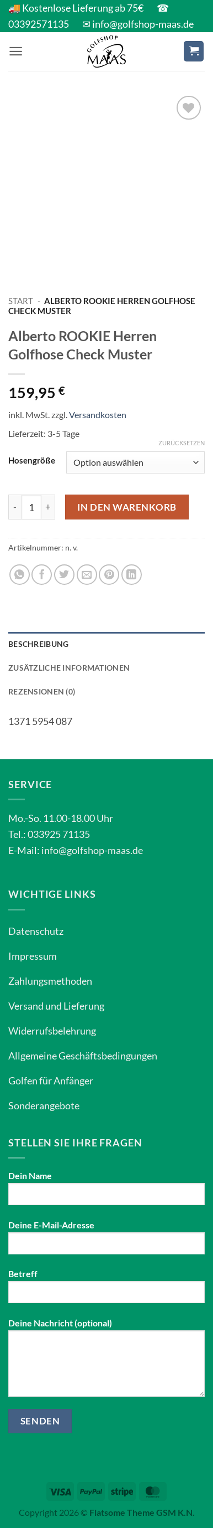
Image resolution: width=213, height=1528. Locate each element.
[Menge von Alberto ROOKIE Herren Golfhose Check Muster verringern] (15, 507)
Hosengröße (31, 460)
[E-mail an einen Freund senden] (87, 574)
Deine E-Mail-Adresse (106, 1241)
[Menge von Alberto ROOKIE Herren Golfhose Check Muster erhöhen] (48, 507)
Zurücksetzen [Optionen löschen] (181, 442)
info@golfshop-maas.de (92, 850)
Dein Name (106, 1192)
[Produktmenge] (31, 507)
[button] (15, 51)
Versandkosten (97, 414)
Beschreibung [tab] (38, 644)
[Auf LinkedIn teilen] (131, 574)
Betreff (106, 1290)
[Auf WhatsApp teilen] (19, 574)
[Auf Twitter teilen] (64, 574)
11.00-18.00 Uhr (78, 818)
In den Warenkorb (126, 507)
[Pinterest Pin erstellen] (109, 574)
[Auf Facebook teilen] (41, 574)
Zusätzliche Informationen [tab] (69, 667)
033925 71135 (59, 834)
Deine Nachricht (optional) (106, 1362)
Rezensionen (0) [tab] (41, 691)
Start (20, 301)
